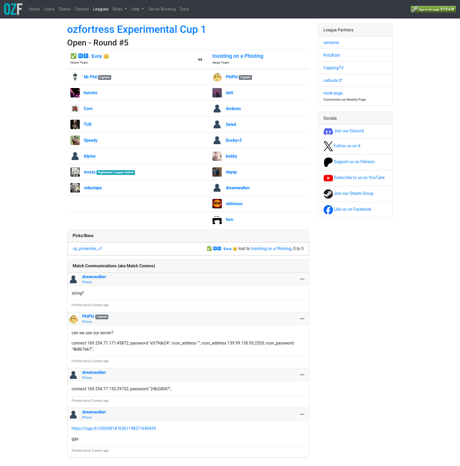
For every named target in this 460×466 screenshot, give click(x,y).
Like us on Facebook (347, 209)
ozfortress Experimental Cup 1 (136, 29)
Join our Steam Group (349, 193)
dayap (231, 172)
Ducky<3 (234, 140)
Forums (82, 9)
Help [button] (136, 9)
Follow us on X (342, 145)
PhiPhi (232, 77)
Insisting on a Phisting (237, 56)
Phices (87, 282)
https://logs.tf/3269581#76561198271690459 (114, 428)
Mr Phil (90, 77)
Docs (184, 9)
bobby (231, 156)
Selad (231, 124)
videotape (93, 187)
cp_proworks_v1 (88, 248)
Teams (64, 9)
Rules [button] (118, 9)
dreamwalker (238, 187)
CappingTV (334, 67)
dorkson (233, 108)
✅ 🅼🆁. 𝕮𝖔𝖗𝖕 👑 (90, 56)
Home (34, 9)
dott (229, 92)
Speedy (91, 140)
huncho (91, 92)
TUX (88, 124)
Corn (88, 108)
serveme (331, 42)
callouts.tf (333, 80)
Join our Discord (344, 131)
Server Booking (162, 9)
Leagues (101, 9)
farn (229, 219)
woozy (90, 172)
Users (49, 9)
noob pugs (333, 93)
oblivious (234, 203)
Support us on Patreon (349, 161)
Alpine (90, 156)
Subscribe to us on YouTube (354, 177)
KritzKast (332, 55)
